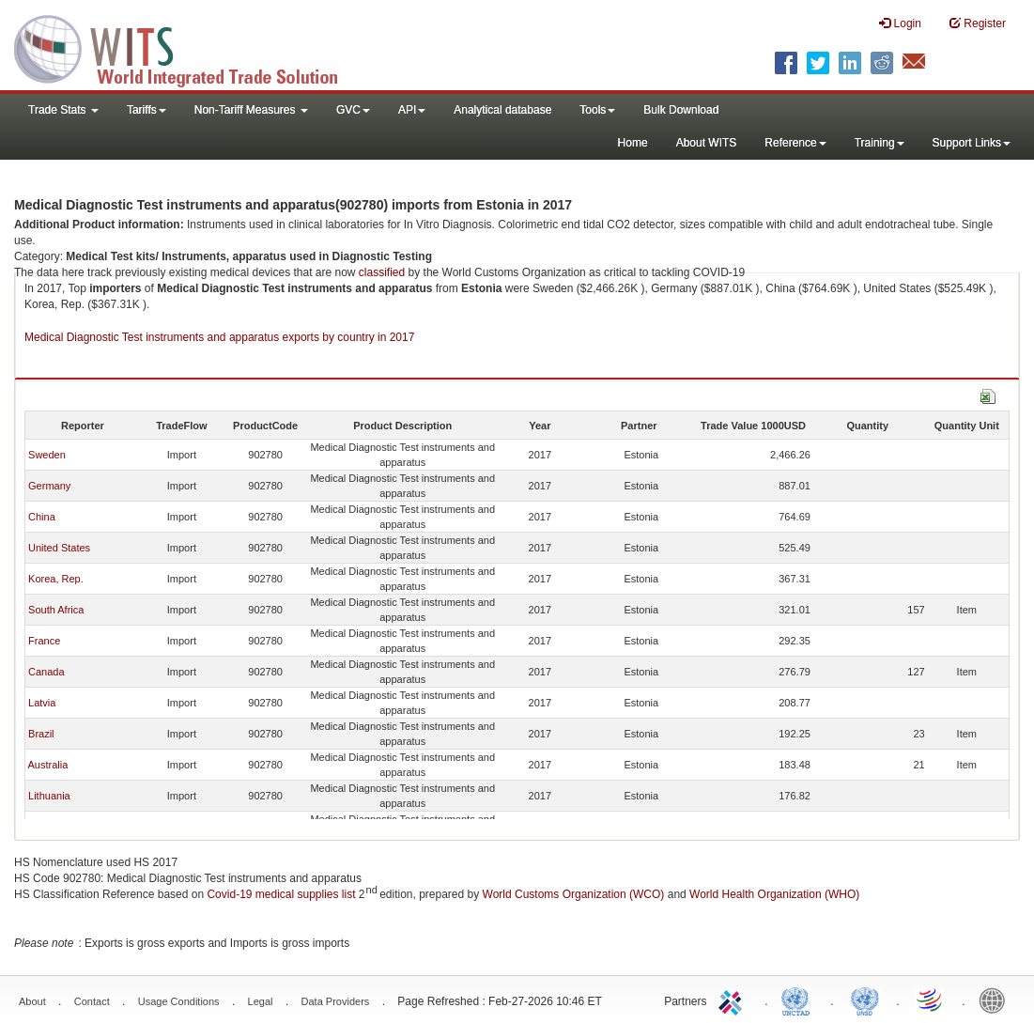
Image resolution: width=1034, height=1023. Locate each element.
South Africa (56, 609)
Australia (47, 764)
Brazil (41, 733)
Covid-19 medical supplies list (281, 894)
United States (59, 547)
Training (879, 142)
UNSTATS (865, 999)
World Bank (996, 999)
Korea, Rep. (56, 578)
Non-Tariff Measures (251, 109)
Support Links (972, 142)
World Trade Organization (930, 999)
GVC (353, 109)
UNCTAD (799, 999)
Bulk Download (680, 109)
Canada (46, 671)
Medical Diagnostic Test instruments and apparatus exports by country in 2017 (219, 337)
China (41, 516)
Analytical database (502, 109)
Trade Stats (63, 109)
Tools (597, 109)
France (44, 640)
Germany (49, 485)
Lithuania (49, 795)
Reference (795, 142)
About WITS (706, 142)
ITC (733, 999)
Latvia (41, 702)
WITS (188, 47)
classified (382, 272)
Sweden (47, 454)
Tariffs (146, 109)
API (411, 109)
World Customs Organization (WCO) (574, 894)
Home (633, 142)
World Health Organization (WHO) (774, 894)
